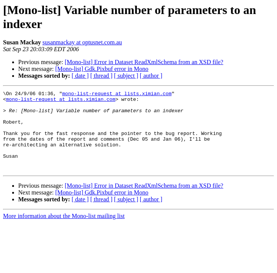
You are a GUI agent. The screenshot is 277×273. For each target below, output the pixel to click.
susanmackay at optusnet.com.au (82, 42)
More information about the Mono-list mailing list (64, 232)
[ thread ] (101, 75)
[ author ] (151, 75)
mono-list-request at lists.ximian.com (117, 94)
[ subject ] (126, 75)
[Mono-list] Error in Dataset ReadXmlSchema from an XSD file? (144, 62)
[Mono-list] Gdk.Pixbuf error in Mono (102, 69)
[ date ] (80, 75)
